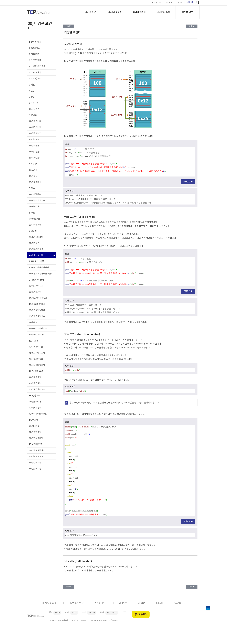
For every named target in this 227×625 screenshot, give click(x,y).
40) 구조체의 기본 (36, 347)
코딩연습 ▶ (188, 182)
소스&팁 (159, 603)
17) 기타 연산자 (35, 158)
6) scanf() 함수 (35, 78)
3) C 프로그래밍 (35, 60)
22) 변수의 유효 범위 (37, 200)
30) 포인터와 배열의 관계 (39, 267)
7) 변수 (31, 91)
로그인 (180, 2)
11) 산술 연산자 (35, 121)
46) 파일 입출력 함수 (37, 389)
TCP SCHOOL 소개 (155, 2)
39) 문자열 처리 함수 (37, 334)
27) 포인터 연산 (35, 243)
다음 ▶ (191, 26)
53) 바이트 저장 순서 (37, 450)
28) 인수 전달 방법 (36, 249)
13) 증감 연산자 (35, 133)
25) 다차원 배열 (35, 225)
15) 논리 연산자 (35, 145)
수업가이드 (170, 2)
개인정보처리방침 (76, 603)
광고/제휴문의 (179, 603)
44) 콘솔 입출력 (35, 377)
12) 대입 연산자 (35, 127)
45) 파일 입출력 (35, 383)
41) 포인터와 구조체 (37, 353)
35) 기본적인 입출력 (37, 310)
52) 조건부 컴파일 (36, 438)
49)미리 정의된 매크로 (37, 414)
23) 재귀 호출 (34, 206)
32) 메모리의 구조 (36, 286)
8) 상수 (31, 97)
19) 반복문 (33, 176)
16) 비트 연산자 (35, 152)
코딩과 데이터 (139, 12)
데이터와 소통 (163, 12)
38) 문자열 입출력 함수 (38, 328)
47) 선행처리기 (35, 401)
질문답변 (141, 603)
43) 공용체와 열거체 (37, 365)
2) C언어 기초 (34, 54)
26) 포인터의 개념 (36, 237)
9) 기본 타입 (33, 103)
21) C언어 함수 (35, 194)
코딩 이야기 (90, 12)
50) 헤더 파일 (34, 426)
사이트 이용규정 (101, 603)
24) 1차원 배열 (34, 219)
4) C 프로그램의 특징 (37, 66)
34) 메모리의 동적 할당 (38, 298)
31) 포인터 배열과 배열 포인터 (41, 273)
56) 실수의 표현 (35, 469)
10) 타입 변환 (34, 109)
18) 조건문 (33, 170)
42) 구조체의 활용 (36, 359)
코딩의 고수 (187, 12)
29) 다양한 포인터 (36, 255)
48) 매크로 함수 (35, 408)
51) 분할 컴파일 (35, 432)
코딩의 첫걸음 (114, 12)
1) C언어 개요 (34, 48)
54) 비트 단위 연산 (36, 456)
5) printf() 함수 (35, 72)
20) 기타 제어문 (35, 182)
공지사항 (123, 603)
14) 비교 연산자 (35, 139)
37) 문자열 (33, 322)
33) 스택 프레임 (35, 292)
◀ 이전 (68, 26)
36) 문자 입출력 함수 (37, 316)
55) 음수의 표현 (35, 462)
